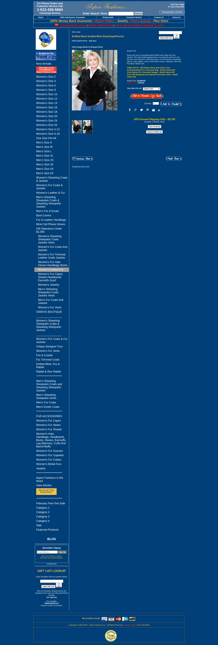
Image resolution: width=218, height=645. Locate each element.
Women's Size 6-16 (48, 133)
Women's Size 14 (46, 103)
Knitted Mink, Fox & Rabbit (48, 366)
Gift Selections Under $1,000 (49, 230)
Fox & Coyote (44, 355)
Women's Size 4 (46, 81)
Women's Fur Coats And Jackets (52, 248)
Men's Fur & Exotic (47, 211)
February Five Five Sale (50, 503)
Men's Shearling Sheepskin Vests (46, 396)
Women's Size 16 (46, 107)
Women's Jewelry (48, 284)
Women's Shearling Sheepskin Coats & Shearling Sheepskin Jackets (48, 325)
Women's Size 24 (46, 120)
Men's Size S (44, 142)
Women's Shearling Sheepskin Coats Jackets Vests (49, 239)
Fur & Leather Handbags (51, 219)
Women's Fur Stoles (48, 425)
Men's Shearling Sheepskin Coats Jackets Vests (48, 292)
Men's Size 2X (45, 160)
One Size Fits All (46, 138)
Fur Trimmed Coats (47, 359)
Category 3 (43, 516)
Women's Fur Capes (48, 420)
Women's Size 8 (46, 89)
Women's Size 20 (46, 116)
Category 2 (43, 512)
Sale (39, 525)
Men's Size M (44, 146)
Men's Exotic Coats (47, 406)
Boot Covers (43, 215)
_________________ (49, 316)
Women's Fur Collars (48, 459)
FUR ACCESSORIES (49, 416)
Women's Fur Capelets (50, 455)
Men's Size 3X (45, 164)
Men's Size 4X (45, 168)
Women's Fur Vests (49, 307)
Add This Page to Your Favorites (176, 5)
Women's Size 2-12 (48, 129)
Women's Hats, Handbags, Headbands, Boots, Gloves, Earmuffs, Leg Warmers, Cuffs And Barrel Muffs (51, 440)
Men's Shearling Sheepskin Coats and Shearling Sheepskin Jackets (49, 385)
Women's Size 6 (46, 85)
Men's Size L (44, 151)
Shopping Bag (167, 12)
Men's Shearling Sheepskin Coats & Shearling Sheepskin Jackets (48, 202)
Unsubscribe (52, 564)
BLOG (51, 539)
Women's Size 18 (46, 111)
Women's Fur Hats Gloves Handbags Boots (52, 264)
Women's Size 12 (46, 98)
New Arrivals (43, 63)
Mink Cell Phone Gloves (50, 224)
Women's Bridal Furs (48, 464)
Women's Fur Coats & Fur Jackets (52, 340)
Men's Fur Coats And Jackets (50, 301)
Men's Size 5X (45, 173)
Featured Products (47, 529)
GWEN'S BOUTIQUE (49, 311)
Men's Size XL (45, 155)
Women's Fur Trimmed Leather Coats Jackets (51, 256)
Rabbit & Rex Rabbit (48, 371)
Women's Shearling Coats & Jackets (52, 179)
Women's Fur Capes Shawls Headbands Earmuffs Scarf (50, 277)
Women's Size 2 (46, 76)
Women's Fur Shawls (49, 429)
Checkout (178, 12)
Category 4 (43, 520)
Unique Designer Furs (49, 346)
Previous (82, 158)
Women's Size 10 (46, 94)
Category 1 (43, 507)
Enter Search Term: (95, 13)
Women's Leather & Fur (50, 192)
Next (174, 158)
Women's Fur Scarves (49, 450)
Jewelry (40, 468)
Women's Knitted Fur (50, 269)
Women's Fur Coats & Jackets (49, 187)
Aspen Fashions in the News (49, 479)
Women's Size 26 (46, 124)
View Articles (44, 485)
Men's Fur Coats (46, 402)
